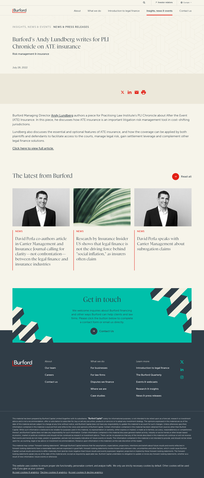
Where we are (98, 388)
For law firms (98, 374)
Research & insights (147, 388)
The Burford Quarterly (149, 374)
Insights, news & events (159, 10)
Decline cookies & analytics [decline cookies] (53, 472)
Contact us (185, 10)
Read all (186, 176)
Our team (50, 367)
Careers (49, 374)
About (77, 10)
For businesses (99, 367)
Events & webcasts (146, 381)
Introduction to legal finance (124, 10)
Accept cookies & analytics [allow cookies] (25, 472)
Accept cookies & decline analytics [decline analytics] (85, 472)
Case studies (98, 395)
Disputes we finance (102, 381)
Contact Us (106, 331)
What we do (94, 10)
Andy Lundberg (62, 115)
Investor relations (164, 2)
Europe (186, 2)
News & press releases (71, 26)
